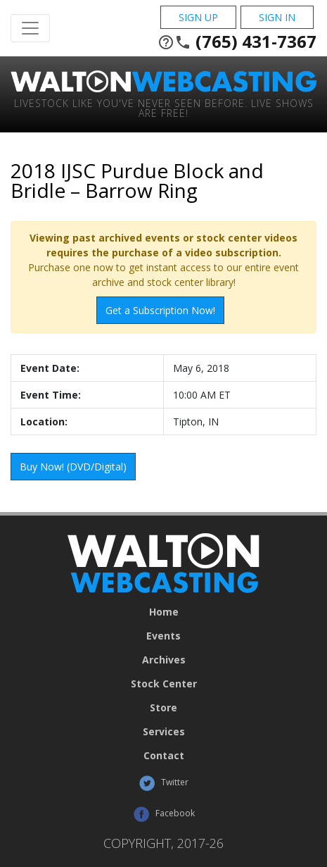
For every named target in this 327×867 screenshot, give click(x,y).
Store (163, 708)
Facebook (164, 814)
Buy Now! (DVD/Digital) (73, 466)
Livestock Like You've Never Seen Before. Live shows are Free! (164, 107)
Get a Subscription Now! (160, 310)
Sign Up (198, 17)
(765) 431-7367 (237, 41)
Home (164, 612)
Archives (164, 660)
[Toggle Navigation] (30, 28)
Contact (163, 756)
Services (164, 732)
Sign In (277, 17)
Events (163, 636)
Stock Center (164, 684)
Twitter (163, 783)
